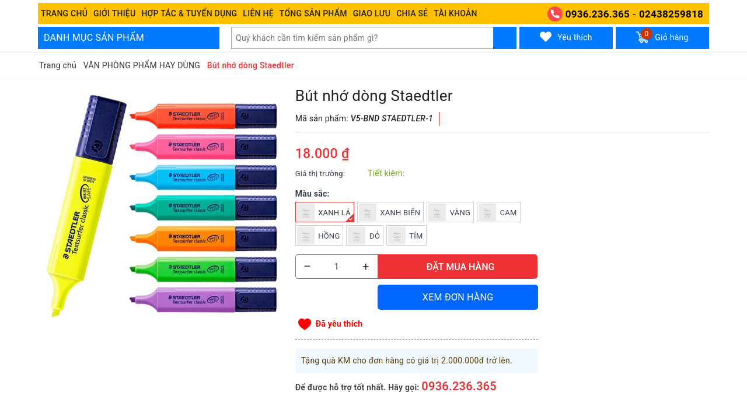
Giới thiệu (114, 13)
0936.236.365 (598, 14)
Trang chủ (64, 13)
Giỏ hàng (662, 35)
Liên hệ (258, 13)
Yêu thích (566, 37)
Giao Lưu (372, 13)
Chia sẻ (412, 13)
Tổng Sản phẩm (313, 13)
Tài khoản (455, 13)
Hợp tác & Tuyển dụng (189, 13)
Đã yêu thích (339, 323)
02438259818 (671, 14)
